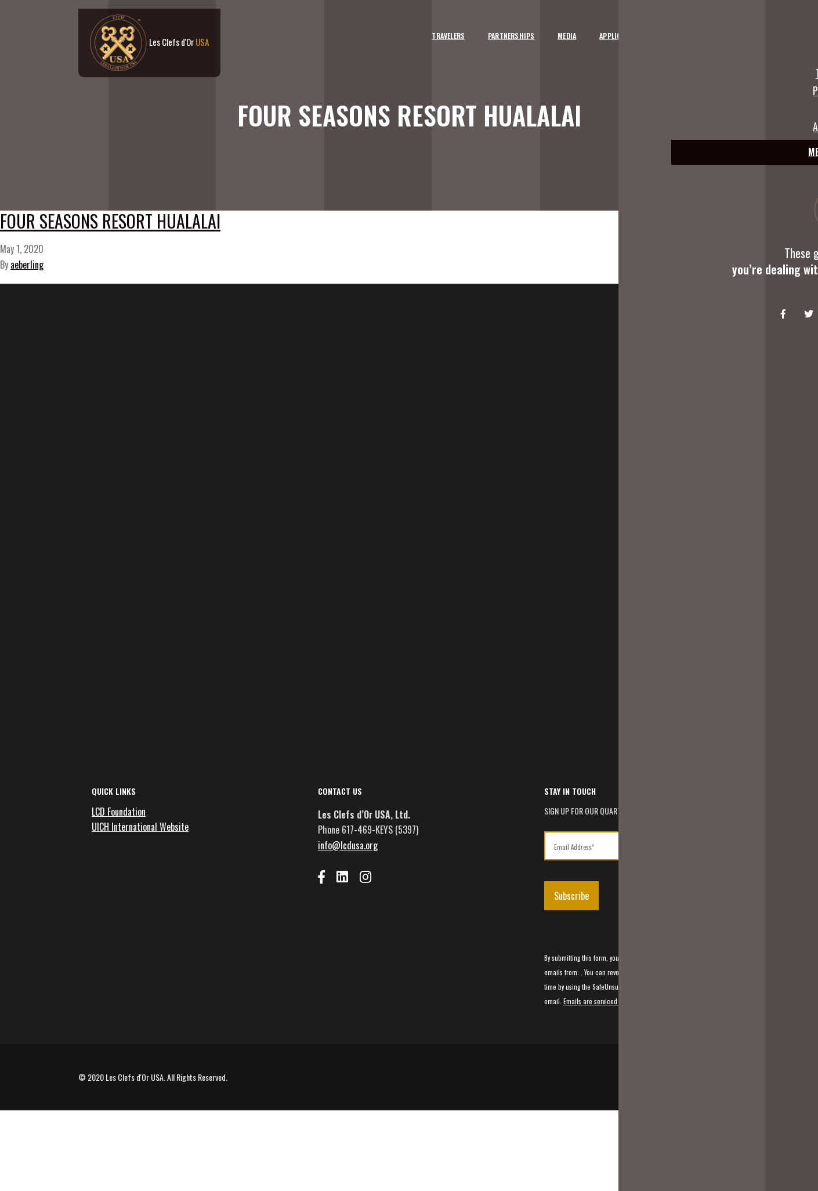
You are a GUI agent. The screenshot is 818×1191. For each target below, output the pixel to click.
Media (551, 27)
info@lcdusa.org (352, 914)
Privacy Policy (719, 1155)
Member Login (708, 27)
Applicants (603, 27)
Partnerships (496, 27)
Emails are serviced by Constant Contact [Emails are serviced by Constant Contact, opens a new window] (638, 1071)
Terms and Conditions (655, 1155)
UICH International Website (144, 896)
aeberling (27, 304)
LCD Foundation (123, 881)
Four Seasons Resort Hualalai (216, 249)
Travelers (433, 27)
